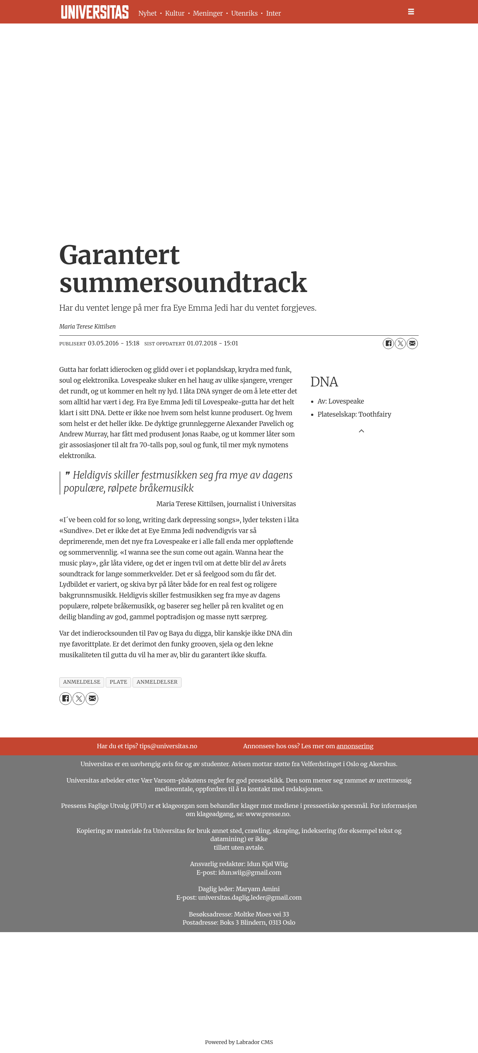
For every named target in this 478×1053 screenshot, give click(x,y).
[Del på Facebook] (388, 343)
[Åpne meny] (411, 12)
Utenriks (244, 13)
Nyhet (148, 13)
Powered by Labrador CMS (239, 1042)
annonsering (354, 746)
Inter (273, 13)
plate (118, 682)
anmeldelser (157, 682)
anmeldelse (81, 682)
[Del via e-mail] (412, 343)
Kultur (174, 13)
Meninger (208, 13)
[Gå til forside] (94, 12)
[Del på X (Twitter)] (400, 343)
